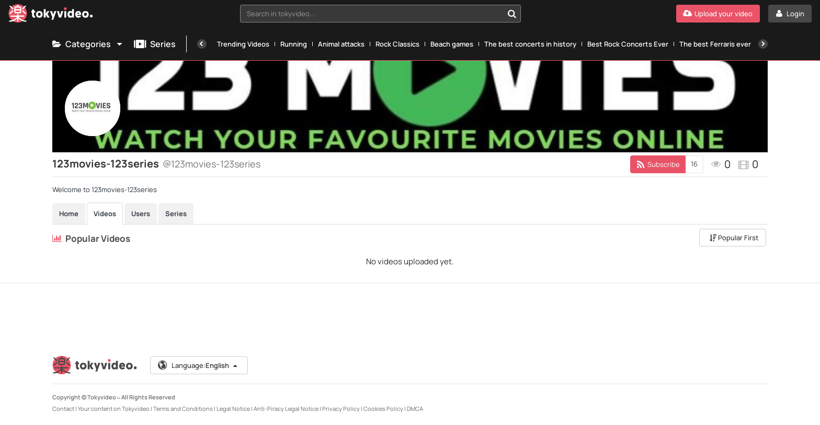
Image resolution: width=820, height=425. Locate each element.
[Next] (763, 44)
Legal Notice (233, 408)
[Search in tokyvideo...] (512, 14)
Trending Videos (243, 44)
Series (155, 44)
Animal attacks (341, 44)
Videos (105, 213)
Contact (63, 408)
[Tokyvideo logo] (50, 15)
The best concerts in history (530, 44)
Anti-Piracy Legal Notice (286, 408)
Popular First (734, 237)
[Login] (790, 14)
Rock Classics (397, 44)
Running (293, 44)
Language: (198, 365)
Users (140, 213)
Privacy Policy (341, 408)
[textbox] (372, 13)
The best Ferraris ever (715, 44)
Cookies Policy (383, 408)
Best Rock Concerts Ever (627, 44)
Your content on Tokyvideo (114, 408)
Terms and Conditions (183, 408)
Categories (87, 44)
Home (68, 213)
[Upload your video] (718, 14)
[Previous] (202, 44)
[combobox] (380, 14)
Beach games (451, 44)
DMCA (415, 408)
